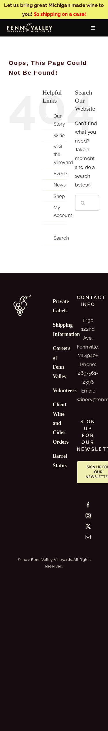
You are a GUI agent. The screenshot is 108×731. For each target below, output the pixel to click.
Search (61, 238)
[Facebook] (88, 504)
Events (61, 173)
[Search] (83, 203)
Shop (59, 196)
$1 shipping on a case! (60, 14)
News (60, 185)
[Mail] (88, 536)
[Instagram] (88, 515)
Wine (59, 135)
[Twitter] (88, 526)
